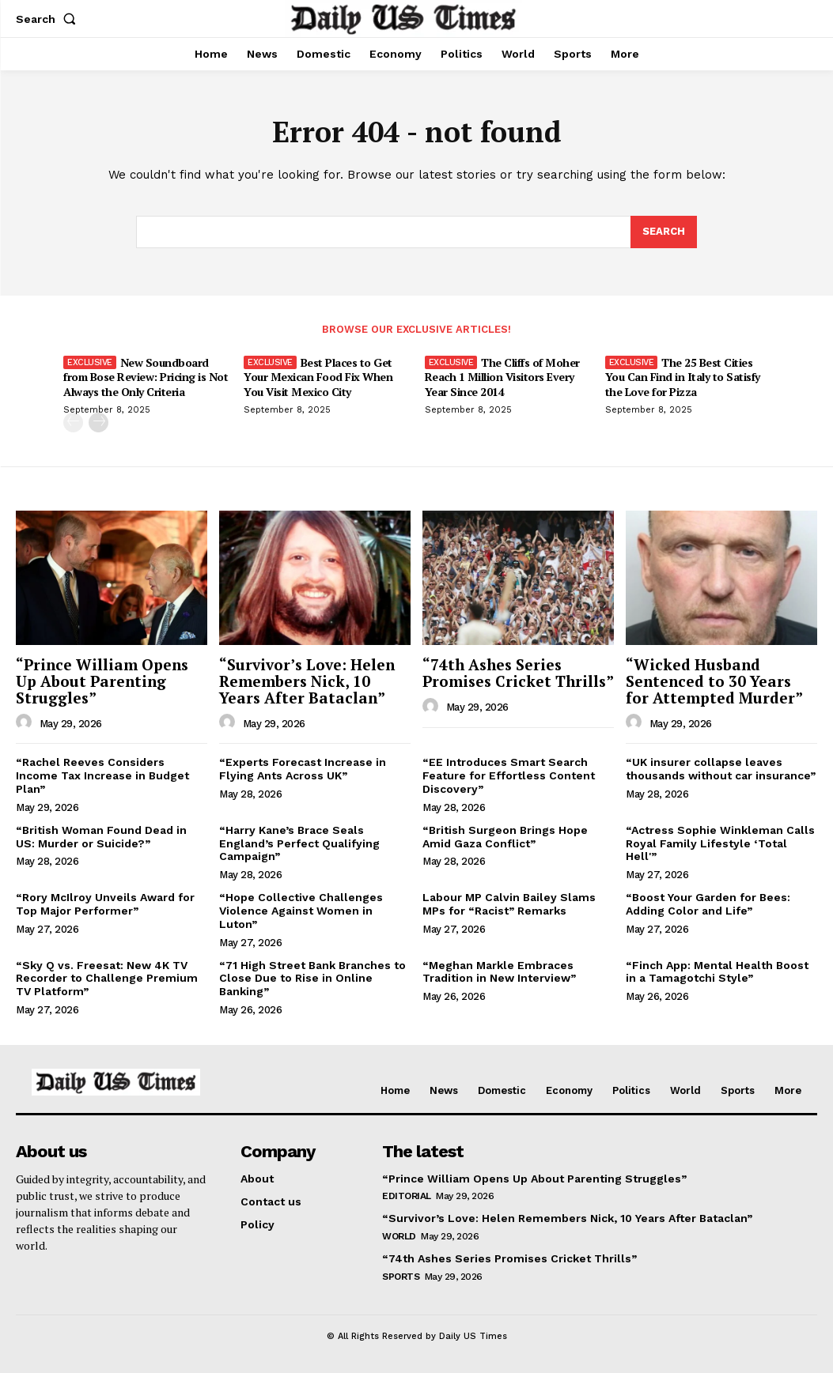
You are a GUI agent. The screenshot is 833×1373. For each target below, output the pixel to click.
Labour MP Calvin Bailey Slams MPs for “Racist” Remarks (509, 904)
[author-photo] (26, 722)
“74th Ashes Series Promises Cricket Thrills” (518, 672)
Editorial (406, 1195)
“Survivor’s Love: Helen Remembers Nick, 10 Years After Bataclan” (307, 680)
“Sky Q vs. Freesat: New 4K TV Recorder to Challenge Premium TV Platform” (107, 978)
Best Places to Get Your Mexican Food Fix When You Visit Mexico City (318, 376)
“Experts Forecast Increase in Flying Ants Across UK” (302, 769)
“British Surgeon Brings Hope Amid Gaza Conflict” (505, 837)
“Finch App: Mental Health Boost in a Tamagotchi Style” (717, 972)
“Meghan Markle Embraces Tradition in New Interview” (499, 972)
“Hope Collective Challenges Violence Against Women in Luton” (301, 910)
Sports (400, 1276)
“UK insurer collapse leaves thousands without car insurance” (721, 769)
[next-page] (98, 422)
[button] (49, 19)
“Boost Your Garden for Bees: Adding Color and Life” (708, 904)
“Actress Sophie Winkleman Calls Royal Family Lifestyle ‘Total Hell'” (720, 843)
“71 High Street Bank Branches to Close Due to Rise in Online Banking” (312, 978)
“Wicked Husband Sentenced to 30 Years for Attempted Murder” (714, 680)
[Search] (663, 232)
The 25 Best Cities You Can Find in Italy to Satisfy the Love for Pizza (682, 376)
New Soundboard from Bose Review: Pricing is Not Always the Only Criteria (145, 376)
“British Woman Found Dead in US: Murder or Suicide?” (101, 837)
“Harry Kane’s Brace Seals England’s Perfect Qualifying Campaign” (299, 843)
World (399, 1236)
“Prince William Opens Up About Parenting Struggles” (102, 680)
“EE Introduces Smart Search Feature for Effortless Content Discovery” (508, 775)
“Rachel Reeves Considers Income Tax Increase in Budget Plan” (102, 775)
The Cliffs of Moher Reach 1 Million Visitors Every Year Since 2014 (502, 376)
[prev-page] (73, 422)
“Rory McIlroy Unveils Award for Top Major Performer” (105, 904)
